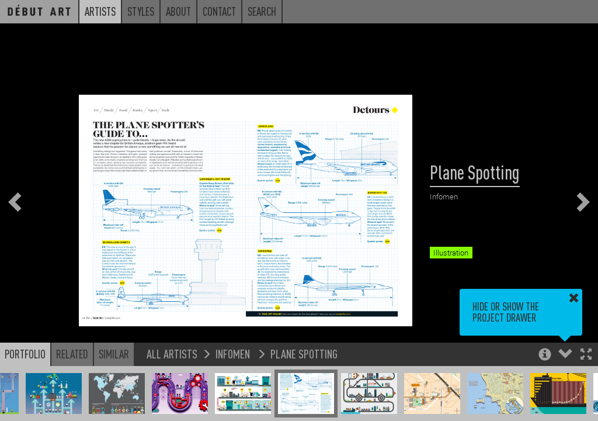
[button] (586, 355)
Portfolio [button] (25, 353)
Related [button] (72, 353)
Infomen (233, 353)
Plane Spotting (304, 353)
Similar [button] (114, 353)
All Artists (172, 353)
